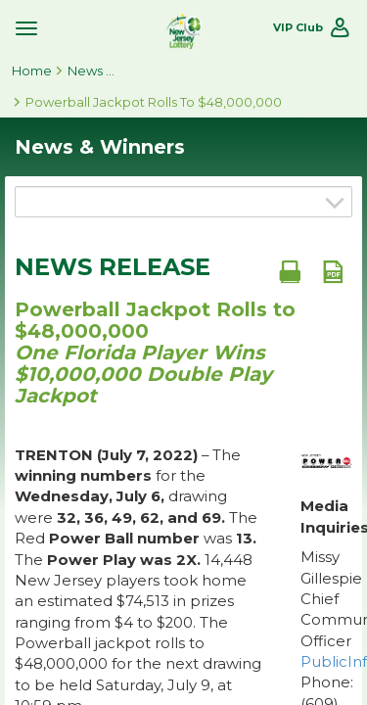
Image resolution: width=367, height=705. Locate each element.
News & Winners (92, 70)
